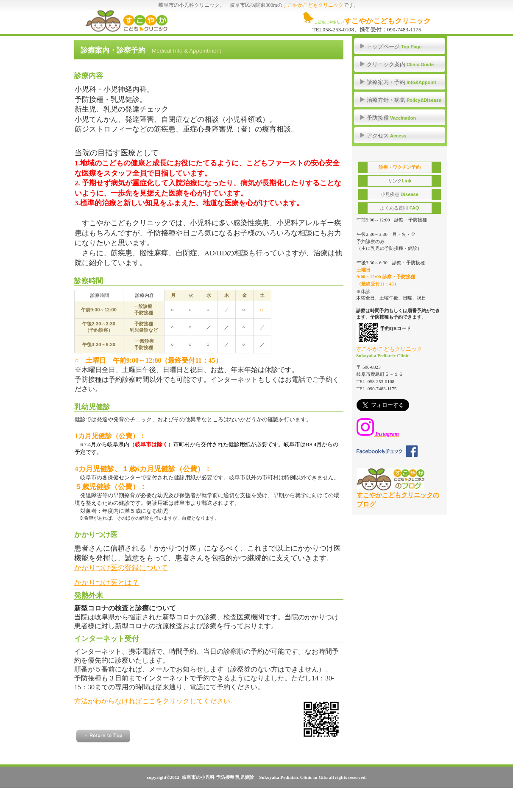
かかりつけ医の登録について (121, 568)
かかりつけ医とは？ (106, 583)
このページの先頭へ (103, 736)
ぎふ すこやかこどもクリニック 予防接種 (150, 21)
